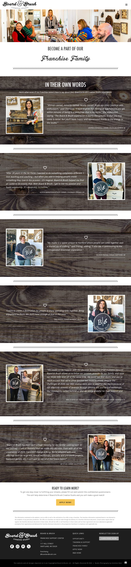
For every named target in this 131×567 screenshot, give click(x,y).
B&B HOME (77, 553)
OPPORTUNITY (78, 539)
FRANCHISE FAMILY (80, 546)
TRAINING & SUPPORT (81, 542)
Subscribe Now (109, 538)
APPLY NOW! (77, 549)
